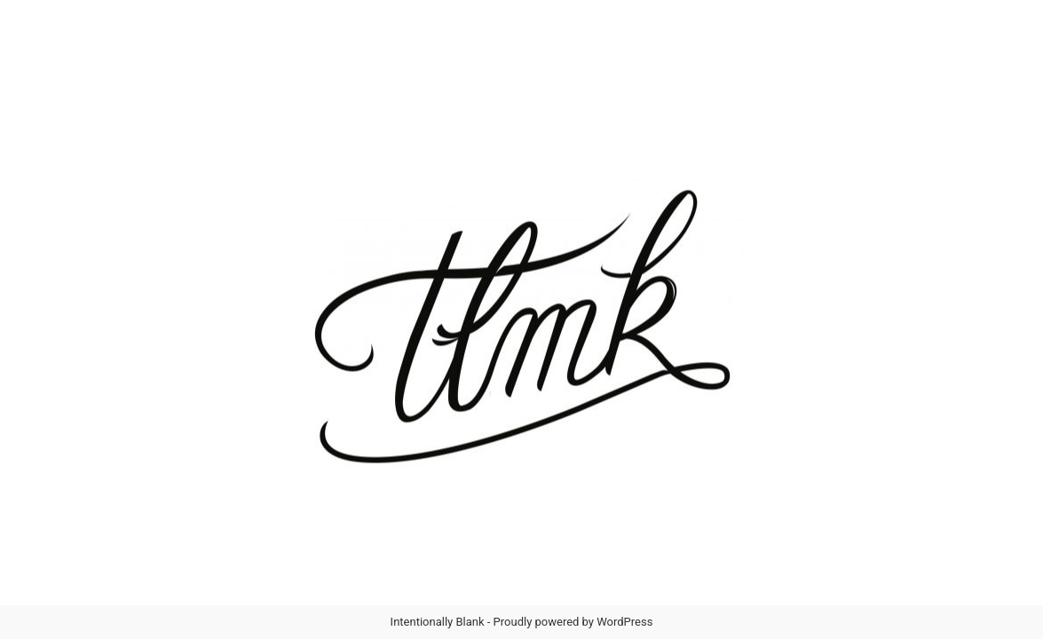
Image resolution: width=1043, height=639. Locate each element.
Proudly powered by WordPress (573, 621)
